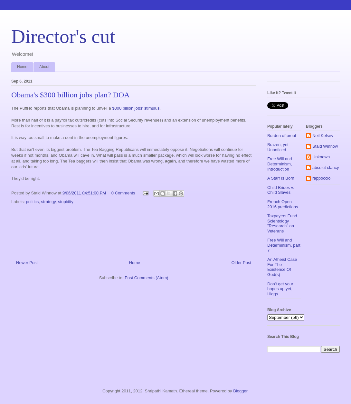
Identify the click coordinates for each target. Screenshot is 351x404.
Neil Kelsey (322, 135)
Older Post (241, 262)
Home (22, 66)
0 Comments (123, 193)
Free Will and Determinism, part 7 (283, 245)
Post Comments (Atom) (146, 277)
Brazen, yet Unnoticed (278, 147)
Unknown (321, 156)
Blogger (240, 391)
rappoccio (321, 178)
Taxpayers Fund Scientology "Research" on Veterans (282, 223)
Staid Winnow (325, 146)
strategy (48, 201)
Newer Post (27, 262)
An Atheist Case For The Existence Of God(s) (282, 267)
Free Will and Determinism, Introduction (279, 163)
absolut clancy (325, 167)
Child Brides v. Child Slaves (280, 190)
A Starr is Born (280, 178)
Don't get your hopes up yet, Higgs (280, 288)
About (44, 66)
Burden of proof (281, 135)
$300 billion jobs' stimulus (135, 108)
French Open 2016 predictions (282, 204)
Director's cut (63, 36)
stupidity (65, 201)
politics (32, 201)
